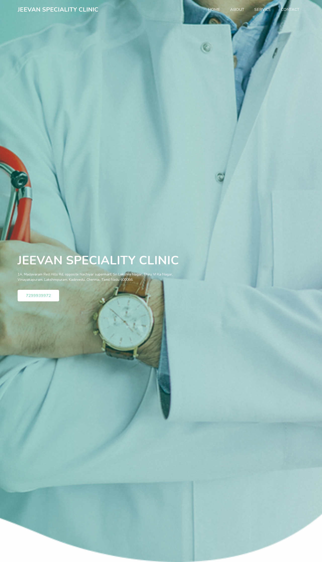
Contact (290, 9)
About (237, 9)
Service (262, 9)
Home (216, 9)
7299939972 (38, 295)
